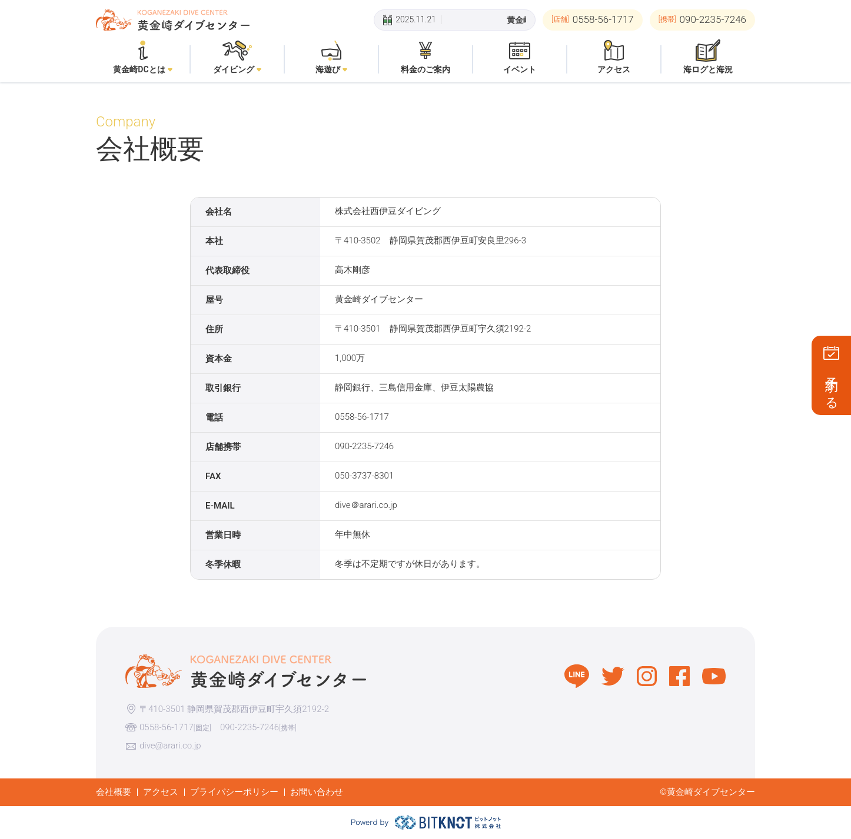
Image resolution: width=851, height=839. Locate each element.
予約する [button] (832, 386)
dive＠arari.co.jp (366, 505)
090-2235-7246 (249, 727)
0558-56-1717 (166, 727)
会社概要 (113, 792)
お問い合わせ (316, 792)
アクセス (160, 792)
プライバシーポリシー (234, 792)
